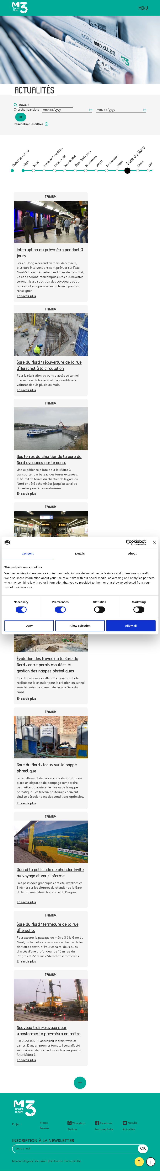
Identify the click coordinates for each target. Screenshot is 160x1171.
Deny (29, 625)
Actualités (129, 1129)
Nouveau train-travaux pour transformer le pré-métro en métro (48, 1030)
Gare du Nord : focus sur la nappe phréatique (47, 767)
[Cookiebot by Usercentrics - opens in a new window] (129, 542)
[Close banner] (154, 542)
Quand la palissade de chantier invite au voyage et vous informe (50, 872)
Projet (15, 1124)
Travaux (44, 1128)
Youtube (130, 1123)
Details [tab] (80, 553)
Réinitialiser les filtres (31, 124)
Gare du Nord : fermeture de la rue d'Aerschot (47, 927)
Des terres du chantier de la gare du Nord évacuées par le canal (49, 459)
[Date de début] (67, 110)
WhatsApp (76, 1123)
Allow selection (79, 625)
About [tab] (132, 553)
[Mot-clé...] (46, 105)
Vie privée (41, 1161)
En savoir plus (26, 296)
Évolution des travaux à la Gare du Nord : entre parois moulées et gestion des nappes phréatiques (47, 664)
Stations (72, 1129)
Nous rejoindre (104, 1129)
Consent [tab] (28, 553)
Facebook (103, 1123)
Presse (44, 1123)
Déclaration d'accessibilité (65, 1161)
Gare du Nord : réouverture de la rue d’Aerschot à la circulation (49, 365)
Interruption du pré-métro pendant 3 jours (50, 252)
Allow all (131, 625)
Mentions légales (22, 1161)
